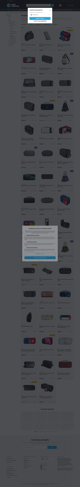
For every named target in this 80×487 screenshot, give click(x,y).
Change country (40, 18)
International (34, 14)
